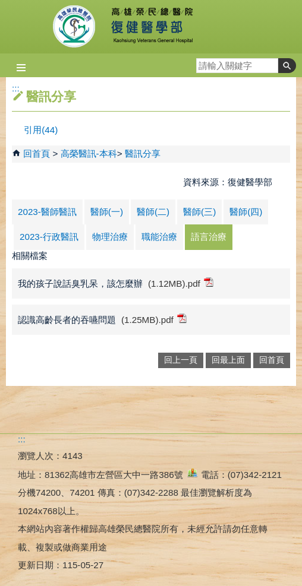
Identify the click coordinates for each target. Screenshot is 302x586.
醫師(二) (153, 212)
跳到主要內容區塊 (6, 6)
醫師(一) (106, 212)
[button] (287, 65)
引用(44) (41, 130)
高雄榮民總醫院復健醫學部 (151, 26)
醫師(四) (245, 212)
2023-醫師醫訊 (47, 212)
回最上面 (228, 360)
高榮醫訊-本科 (89, 153)
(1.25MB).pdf (154, 319)
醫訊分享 (143, 153)
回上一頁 (180, 360)
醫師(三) (199, 212)
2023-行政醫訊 (49, 237)
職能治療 (159, 237)
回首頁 (36, 153)
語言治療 (209, 237)
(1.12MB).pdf (180, 283)
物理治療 (110, 237)
